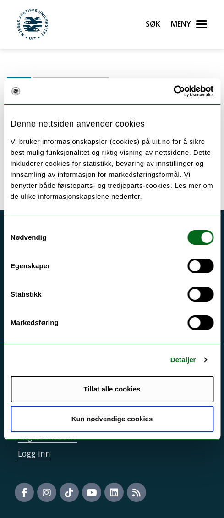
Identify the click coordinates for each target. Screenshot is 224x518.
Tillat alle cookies (112, 389)
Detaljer (183, 360)
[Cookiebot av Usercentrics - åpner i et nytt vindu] (173, 91)
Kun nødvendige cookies (112, 419)
